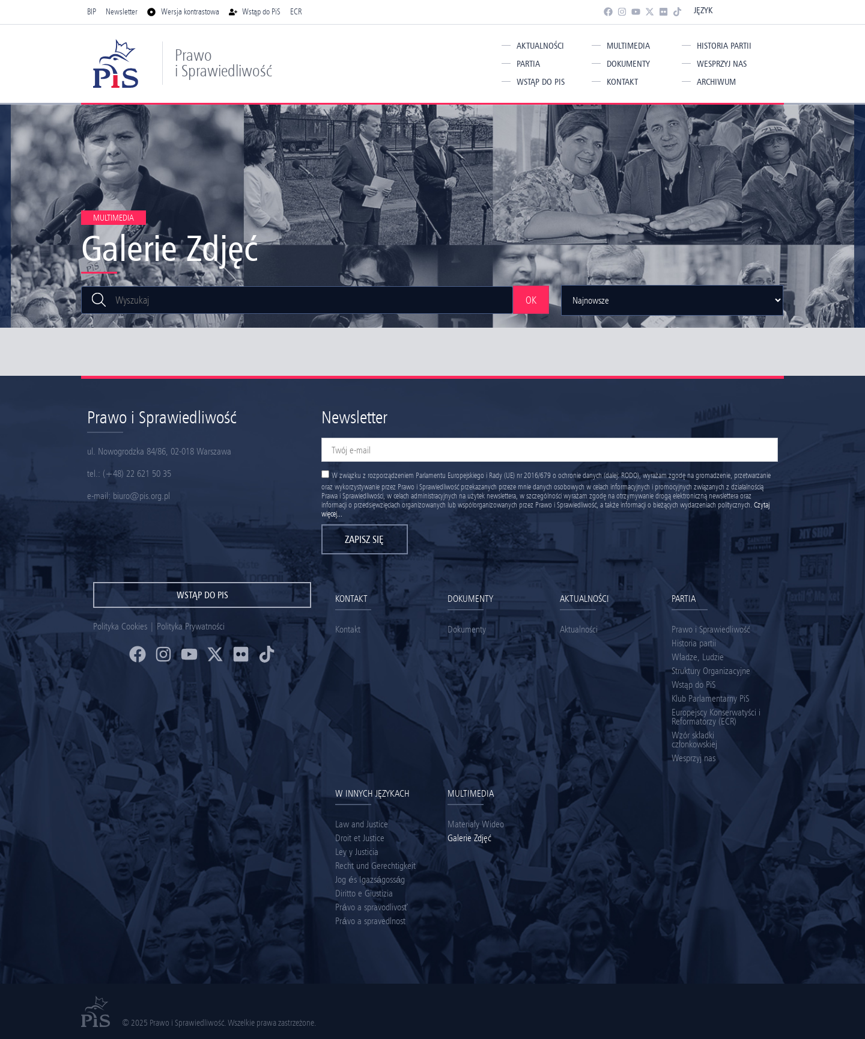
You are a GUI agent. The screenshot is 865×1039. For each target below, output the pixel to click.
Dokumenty (628, 63)
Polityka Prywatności (191, 626)
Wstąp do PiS (541, 81)
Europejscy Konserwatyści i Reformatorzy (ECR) (716, 716)
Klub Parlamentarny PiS (710, 698)
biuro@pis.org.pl (141, 495)
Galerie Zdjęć (469, 838)
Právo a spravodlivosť (371, 907)
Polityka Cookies (120, 626)
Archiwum (716, 81)
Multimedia (628, 45)
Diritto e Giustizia (364, 893)
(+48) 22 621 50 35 (137, 473)
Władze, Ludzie (698, 657)
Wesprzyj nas (722, 63)
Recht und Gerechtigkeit (375, 865)
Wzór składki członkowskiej (694, 739)
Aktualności (540, 45)
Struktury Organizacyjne (711, 670)
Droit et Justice (359, 838)
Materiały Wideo (476, 824)
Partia (528, 63)
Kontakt (622, 81)
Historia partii (724, 45)
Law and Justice (361, 824)
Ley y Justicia (356, 851)
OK (531, 300)
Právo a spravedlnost (370, 921)
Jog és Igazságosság (370, 879)
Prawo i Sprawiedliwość (223, 63)
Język (703, 10)
